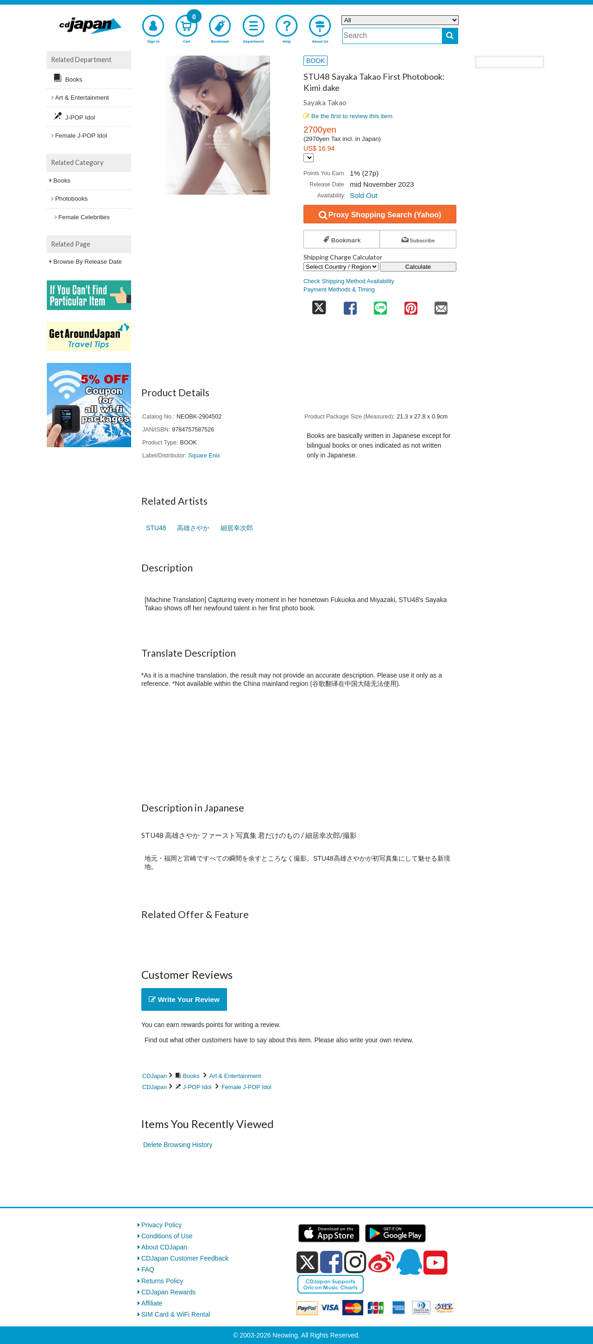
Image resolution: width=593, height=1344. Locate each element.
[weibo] (381, 1262)
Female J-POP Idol (246, 1087)
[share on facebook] (350, 305)
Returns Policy (162, 1281)
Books (191, 1075)
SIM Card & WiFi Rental (175, 1314)
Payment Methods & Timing (339, 289)
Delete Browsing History (177, 1144)
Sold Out (364, 195)
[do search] (450, 36)
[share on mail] (441, 305)
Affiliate (152, 1303)
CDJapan (154, 1075)
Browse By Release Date (87, 261)
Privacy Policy (161, 1225)
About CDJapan (164, 1247)
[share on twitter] (319, 305)
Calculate (418, 266)
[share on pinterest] (411, 305)
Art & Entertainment (235, 1075)
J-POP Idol (197, 1087)
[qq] (409, 1262)
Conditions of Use (167, 1236)
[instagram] (355, 1262)
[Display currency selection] (308, 157)
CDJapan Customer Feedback (184, 1258)
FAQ (147, 1269)
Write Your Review (184, 999)
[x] (307, 1262)
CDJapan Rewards (168, 1292)
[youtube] (435, 1263)
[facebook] (331, 1262)
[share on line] (380, 305)
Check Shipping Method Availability (348, 281)
